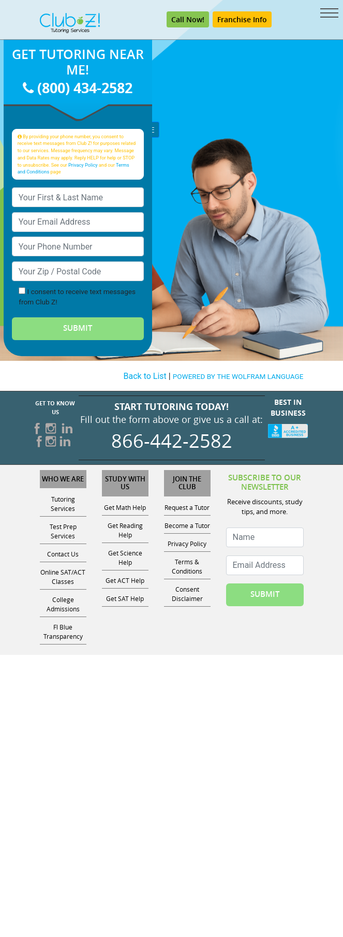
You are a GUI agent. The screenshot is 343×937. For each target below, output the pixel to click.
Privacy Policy (83, 165)
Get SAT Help (125, 598)
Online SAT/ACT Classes (62, 576)
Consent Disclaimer (187, 594)
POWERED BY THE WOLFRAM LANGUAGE (238, 376)
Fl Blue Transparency (63, 631)
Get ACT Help (125, 580)
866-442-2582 (171, 440)
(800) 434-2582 (77, 87)
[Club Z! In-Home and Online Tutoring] (70, 22)
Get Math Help (125, 507)
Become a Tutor (187, 525)
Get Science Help (125, 557)
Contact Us (63, 554)
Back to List (145, 376)
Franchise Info (242, 19)
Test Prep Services (63, 531)
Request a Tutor (187, 507)
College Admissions (63, 604)
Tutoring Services (63, 504)
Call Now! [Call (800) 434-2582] (187, 19)
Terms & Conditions (187, 566)
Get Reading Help (125, 530)
